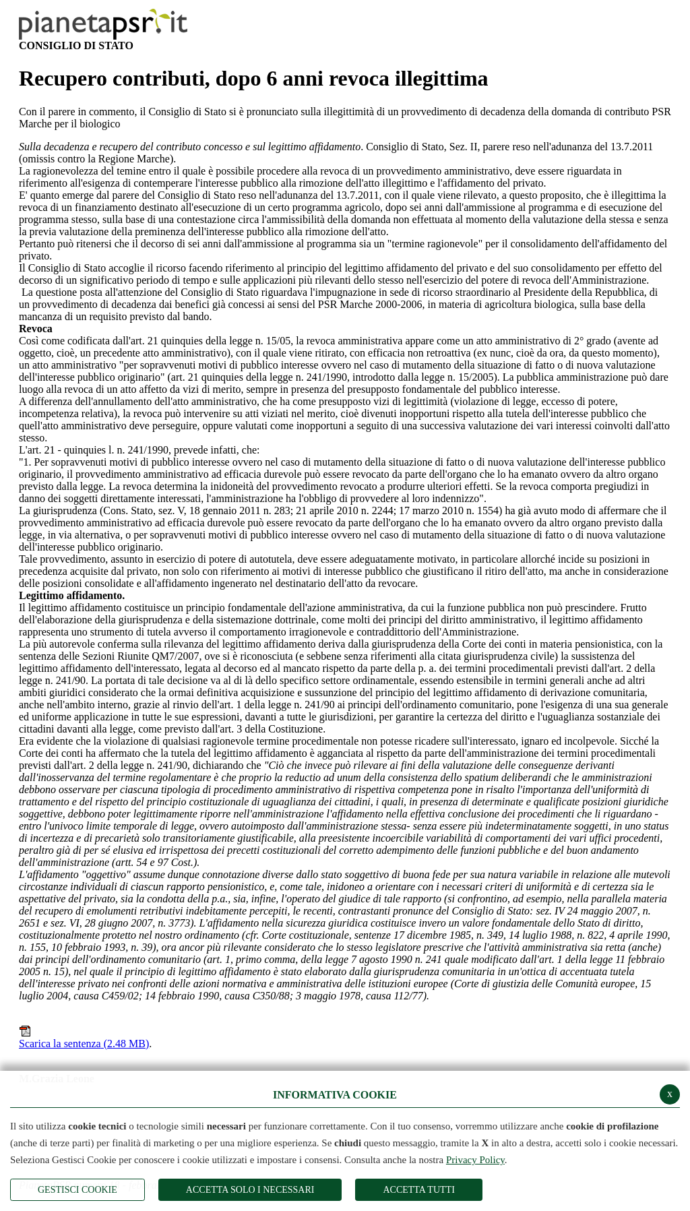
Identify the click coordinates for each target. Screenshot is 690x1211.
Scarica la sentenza (84, 1037)
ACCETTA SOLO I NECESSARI (250, 1190)
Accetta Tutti (418, 1190)
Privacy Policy (475, 1159)
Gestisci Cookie (77, 1190)
